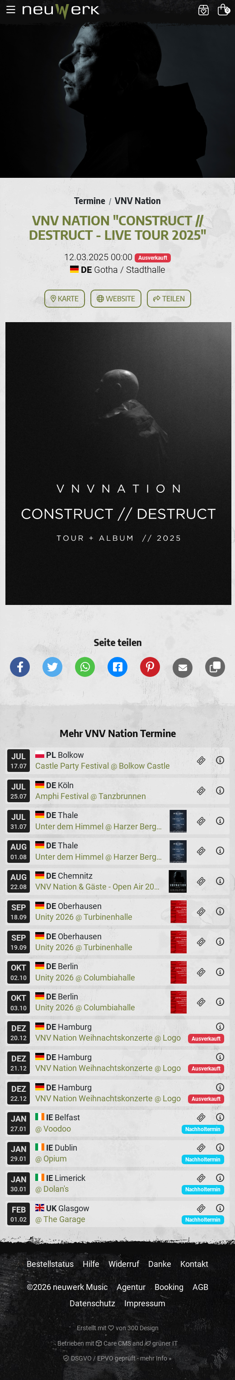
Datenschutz (92, 1303)
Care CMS (113, 1343)
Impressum (144, 1303)
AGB (200, 1287)
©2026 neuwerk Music (67, 1287)
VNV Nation (138, 200)
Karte (65, 298)
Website (116, 298)
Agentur (131, 1287)
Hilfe (91, 1264)
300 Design (143, 1328)
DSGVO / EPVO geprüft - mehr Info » (117, 1358)
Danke (159, 1264)
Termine (89, 200)
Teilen (169, 298)
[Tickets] (201, 760)
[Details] (220, 760)
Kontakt (194, 1264)
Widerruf (123, 1264)
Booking (169, 1287)
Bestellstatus (50, 1264)
